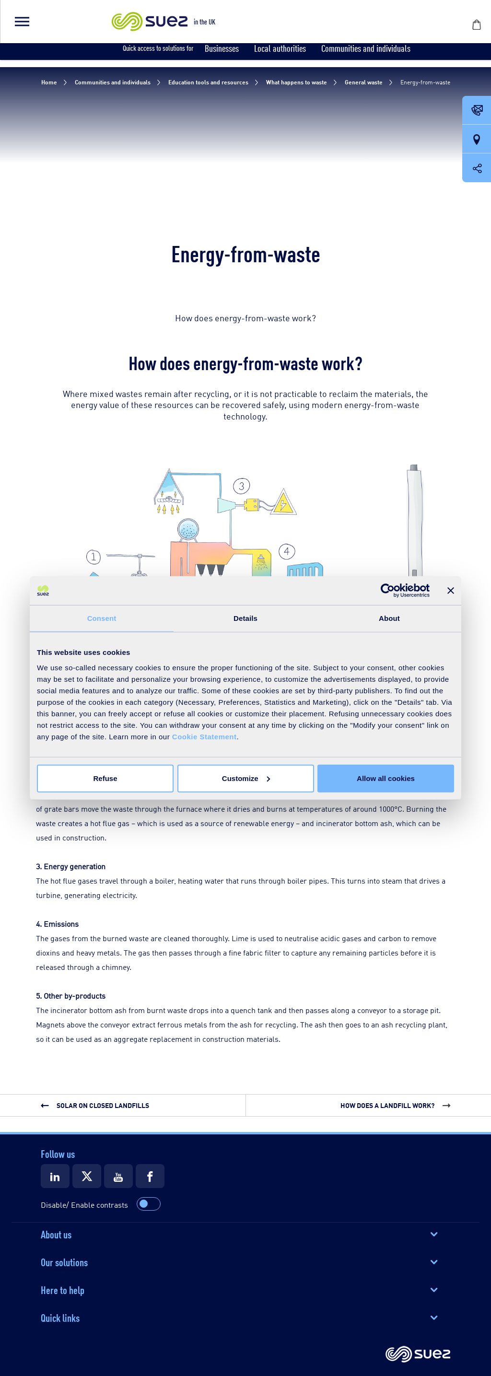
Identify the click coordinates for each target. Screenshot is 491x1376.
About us (56, 1233)
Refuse (105, 778)
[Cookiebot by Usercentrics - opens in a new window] (388, 590)
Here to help (62, 1289)
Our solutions (64, 1261)
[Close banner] (450, 590)
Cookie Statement (204, 736)
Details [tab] (245, 618)
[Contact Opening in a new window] (476, 111)
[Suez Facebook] (150, 1176)
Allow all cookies (386, 778)
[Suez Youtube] (118, 1176)
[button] (21, 21)
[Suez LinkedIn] (55, 1176)
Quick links (60, 1317)
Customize (246, 778)
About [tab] (389, 618)
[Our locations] (476, 139)
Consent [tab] (102, 618)
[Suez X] (86, 1176)
